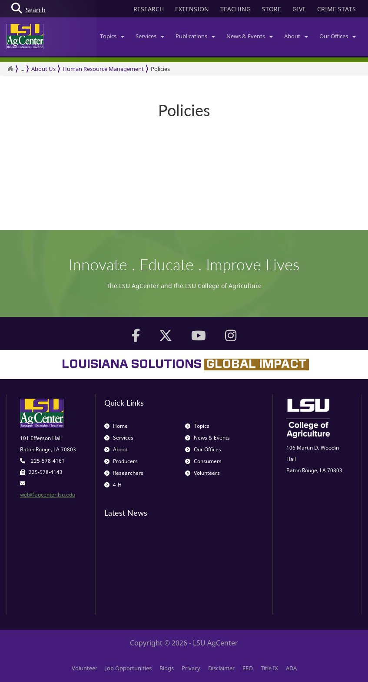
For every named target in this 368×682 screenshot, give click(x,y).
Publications (195, 36)
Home (116, 426)
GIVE (299, 9)
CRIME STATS (336, 9)
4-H (113, 484)
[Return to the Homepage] (10, 68)
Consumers (203, 461)
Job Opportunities (128, 668)
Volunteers (202, 473)
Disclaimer (221, 668)
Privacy (191, 668)
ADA (291, 668)
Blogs (166, 668)
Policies (160, 69)
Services (150, 36)
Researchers (123, 473)
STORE (271, 9)
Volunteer (84, 668)
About (296, 36)
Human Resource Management (103, 69)
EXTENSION (192, 9)
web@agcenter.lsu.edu (47, 494)
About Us (43, 69)
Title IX (269, 668)
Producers (121, 461)
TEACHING (235, 9)
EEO (247, 668)
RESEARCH (148, 9)
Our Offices (337, 36)
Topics (112, 36)
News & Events (249, 36)
